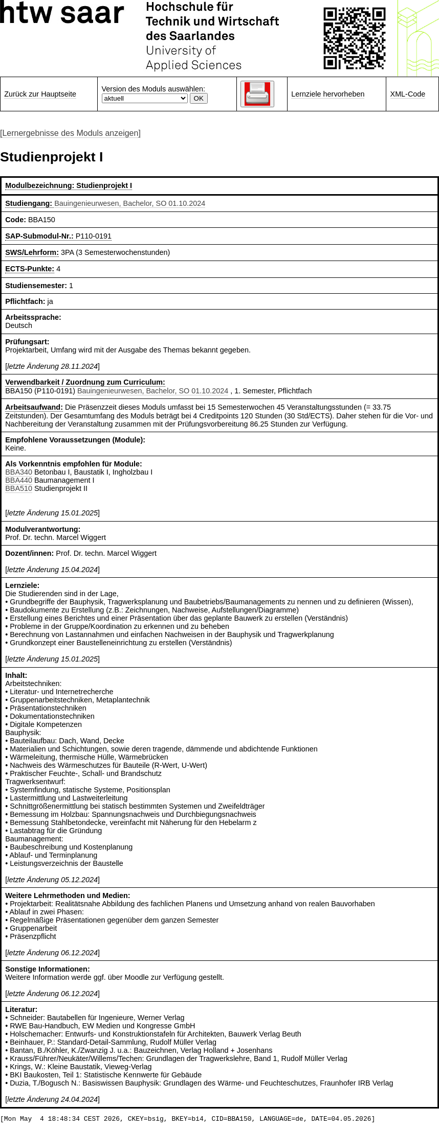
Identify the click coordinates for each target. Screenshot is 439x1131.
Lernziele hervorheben (327, 94)
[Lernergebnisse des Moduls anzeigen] (70, 133)
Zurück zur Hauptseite (40, 94)
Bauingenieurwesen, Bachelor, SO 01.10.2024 (129, 203)
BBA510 (18, 488)
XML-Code (408, 94)
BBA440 (18, 480)
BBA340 (18, 472)
